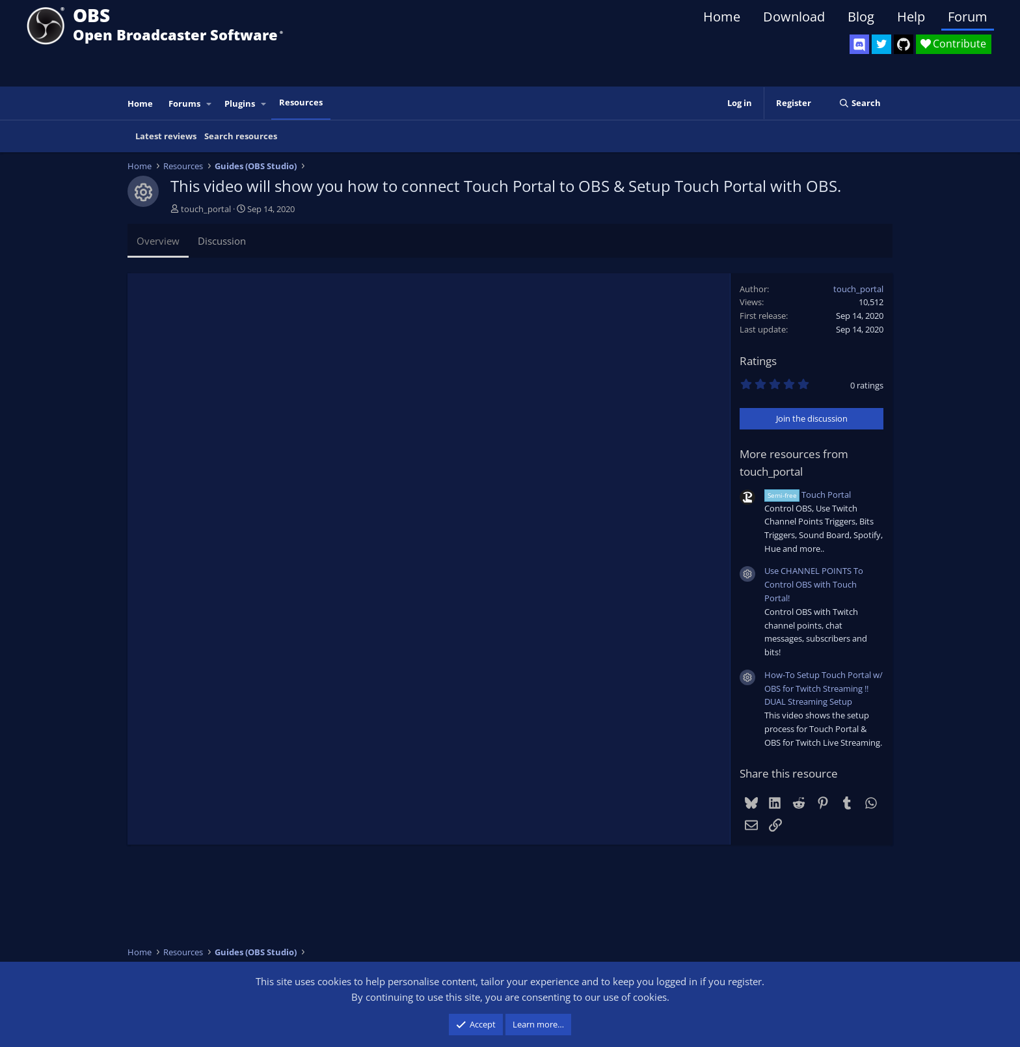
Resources (301, 102)
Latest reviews (165, 136)
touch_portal (206, 209)
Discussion (222, 240)
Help (911, 16)
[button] (209, 104)
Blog (861, 16)
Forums (184, 103)
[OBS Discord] (859, 44)
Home (721, 16)
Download (794, 16)
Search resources (240, 136)
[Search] (859, 103)
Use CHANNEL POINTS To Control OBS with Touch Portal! (813, 584)
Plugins (239, 103)
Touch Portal (807, 494)
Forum (967, 16)
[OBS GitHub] (903, 44)
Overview (158, 240)
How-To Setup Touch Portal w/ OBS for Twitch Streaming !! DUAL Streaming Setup (823, 688)
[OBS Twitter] (881, 44)
